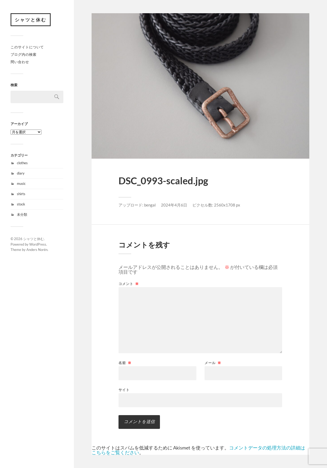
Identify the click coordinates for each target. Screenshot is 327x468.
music (21, 184)
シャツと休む (30, 19)
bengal (150, 205)
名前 (125, 363)
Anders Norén (37, 250)
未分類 (22, 214)
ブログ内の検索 (23, 54)
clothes (22, 163)
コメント (129, 284)
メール (213, 363)
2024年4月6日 (174, 205)
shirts (21, 194)
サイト (124, 390)
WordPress (37, 244)
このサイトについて (27, 47)
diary (21, 173)
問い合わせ (20, 62)
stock (21, 204)
